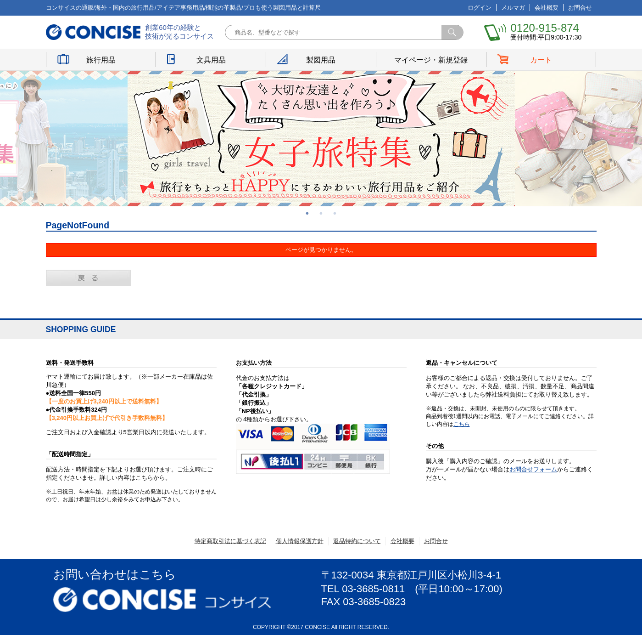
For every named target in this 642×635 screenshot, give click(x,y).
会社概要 (546, 7)
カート (541, 60)
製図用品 (320, 60)
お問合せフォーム (533, 469)
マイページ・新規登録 (431, 60)
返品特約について (357, 541)
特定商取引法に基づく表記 (230, 541)
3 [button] (335, 213)
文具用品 (211, 60)
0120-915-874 (544, 28)
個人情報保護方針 (300, 541)
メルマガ (513, 7)
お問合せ (580, 7)
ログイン (479, 7)
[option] (321, 138)
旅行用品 (101, 60)
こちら (461, 424)
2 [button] (321, 213)
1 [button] (307, 213)
